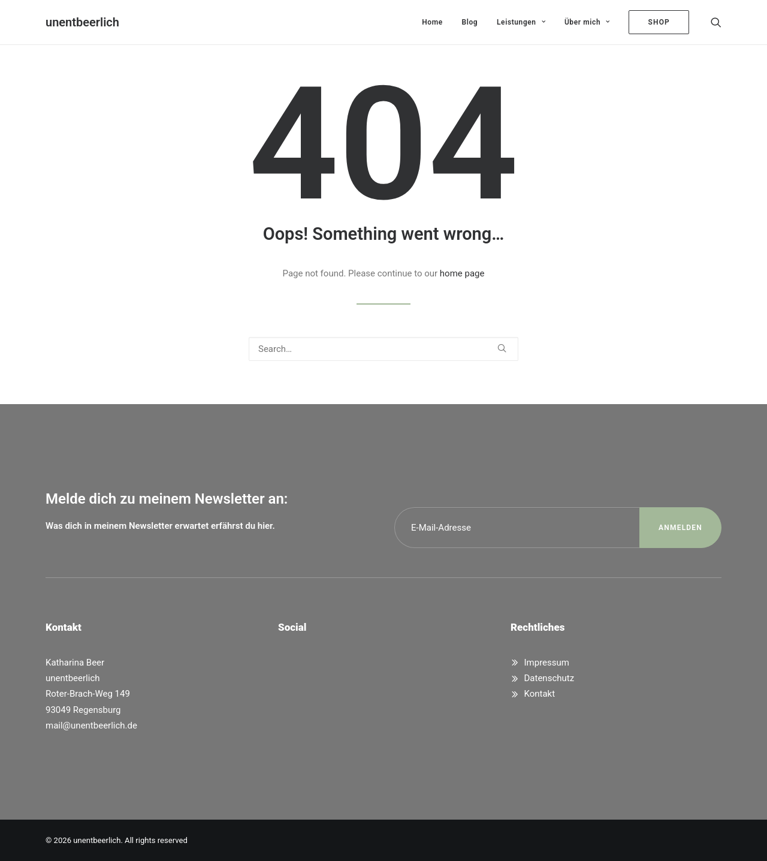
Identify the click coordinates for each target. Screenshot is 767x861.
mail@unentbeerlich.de (91, 725)
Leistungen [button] (521, 22)
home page (462, 273)
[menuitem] (432, 22)
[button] (716, 22)
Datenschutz (549, 678)
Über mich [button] (587, 22)
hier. (266, 525)
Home (432, 22)
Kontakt (539, 693)
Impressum (546, 662)
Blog (470, 22)
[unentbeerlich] (82, 22)
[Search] (383, 349)
